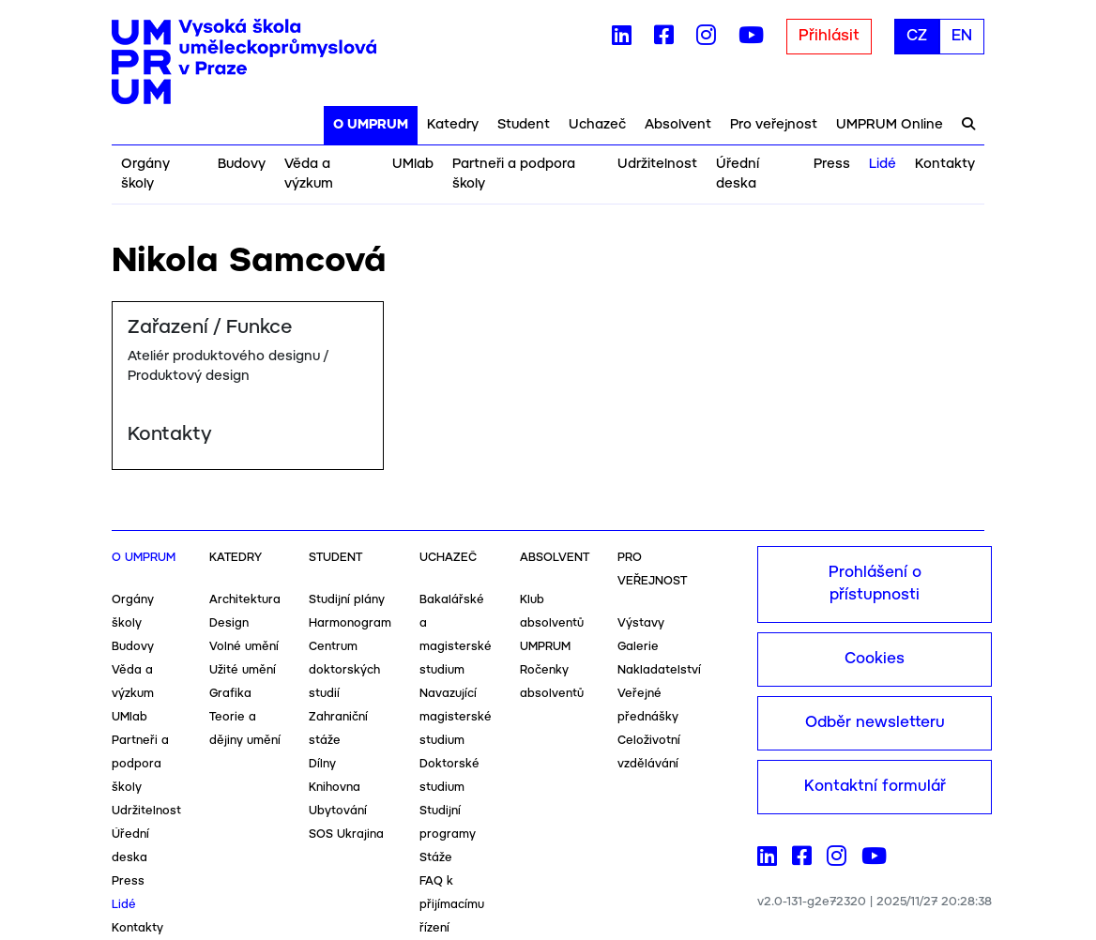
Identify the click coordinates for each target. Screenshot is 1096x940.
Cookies (875, 659)
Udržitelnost (657, 164)
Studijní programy (447, 823)
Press (832, 164)
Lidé (882, 164)
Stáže (435, 858)
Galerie (638, 647)
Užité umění (242, 670)
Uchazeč (597, 124)
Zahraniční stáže (338, 729)
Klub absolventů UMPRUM (552, 623)
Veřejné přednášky (647, 705)
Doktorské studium (449, 776)
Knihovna (334, 787)
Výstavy (640, 623)
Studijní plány (347, 600)
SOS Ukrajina (346, 834)
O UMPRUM (370, 124)
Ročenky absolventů (552, 682)
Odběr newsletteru (875, 723)
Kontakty (945, 164)
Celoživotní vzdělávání (648, 752)
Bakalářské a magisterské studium (455, 635)
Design (229, 623)
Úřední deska (737, 174)
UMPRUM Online (889, 124)
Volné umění (244, 647)
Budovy (242, 164)
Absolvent (678, 124)
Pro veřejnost (773, 124)
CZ (916, 36)
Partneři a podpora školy (513, 174)
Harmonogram (350, 623)
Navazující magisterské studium (455, 717)
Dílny (322, 764)
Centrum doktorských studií (344, 670)
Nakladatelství (659, 670)
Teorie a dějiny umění (245, 729)
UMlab (413, 164)
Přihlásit (829, 36)
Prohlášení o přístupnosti (875, 584)
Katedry (453, 124)
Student (523, 124)
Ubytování (338, 811)
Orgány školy (145, 174)
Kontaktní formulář (875, 787)
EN (961, 36)
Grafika (230, 694)
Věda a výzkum (308, 174)
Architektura (245, 600)
